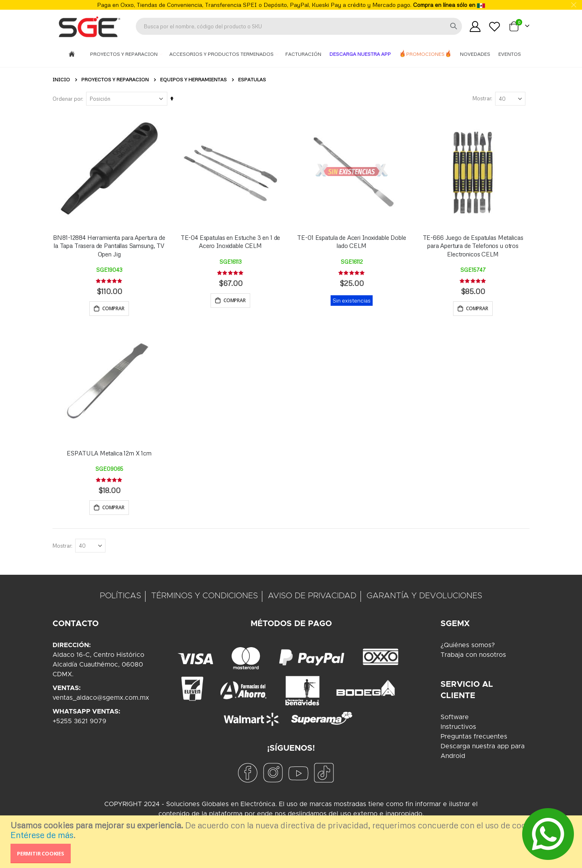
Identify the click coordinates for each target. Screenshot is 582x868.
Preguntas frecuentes (474, 738)
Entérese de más (42, 835)
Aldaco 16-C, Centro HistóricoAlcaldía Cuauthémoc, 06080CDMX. (98, 666)
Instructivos (458, 728)
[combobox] (299, 26)
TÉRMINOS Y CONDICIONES (204, 597)
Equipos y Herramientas (193, 79)
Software (455, 719)
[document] (292, 841)
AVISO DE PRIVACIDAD (312, 597)
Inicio (61, 79)
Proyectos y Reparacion (124, 54)
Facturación (303, 54)
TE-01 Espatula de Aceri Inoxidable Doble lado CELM (351, 241)
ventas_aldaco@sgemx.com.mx (101, 699)
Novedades (475, 54)
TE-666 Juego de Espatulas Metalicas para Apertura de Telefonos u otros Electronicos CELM (473, 246)
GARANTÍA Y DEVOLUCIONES (424, 597)
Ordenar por (67, 98)
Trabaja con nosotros (473, 656)
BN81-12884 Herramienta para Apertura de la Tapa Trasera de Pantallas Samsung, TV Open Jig (109, 246)
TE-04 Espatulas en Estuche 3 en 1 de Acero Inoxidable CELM (230, 241)
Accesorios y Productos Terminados (222, 54)
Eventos (509, 54)
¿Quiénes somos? (468, 647)
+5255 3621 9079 (79, 723)
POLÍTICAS (120, 597)
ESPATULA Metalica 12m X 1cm (109, 453)
